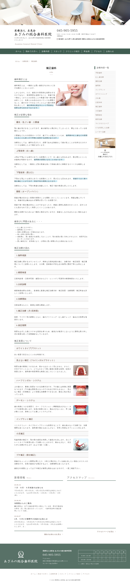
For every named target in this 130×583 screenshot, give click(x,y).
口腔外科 (98, 102)
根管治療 (98, 119)
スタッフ (58, 51)
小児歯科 (98, 111)
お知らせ (110, 51)
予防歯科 (98, 73)
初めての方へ (32, 51)
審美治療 (98, 81)
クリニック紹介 (73, 51)
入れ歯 (98, 98)
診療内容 (46, 51)
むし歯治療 (99, 77)
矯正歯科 (98, 106)
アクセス (98, 51)
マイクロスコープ (102, 123)
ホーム (33, 574)
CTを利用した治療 (102, 128)
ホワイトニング (101, 94)
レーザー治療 (100, 132)
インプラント (100, 90)
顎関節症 (98, 115)
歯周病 (98, 85)
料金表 (87, 51)
